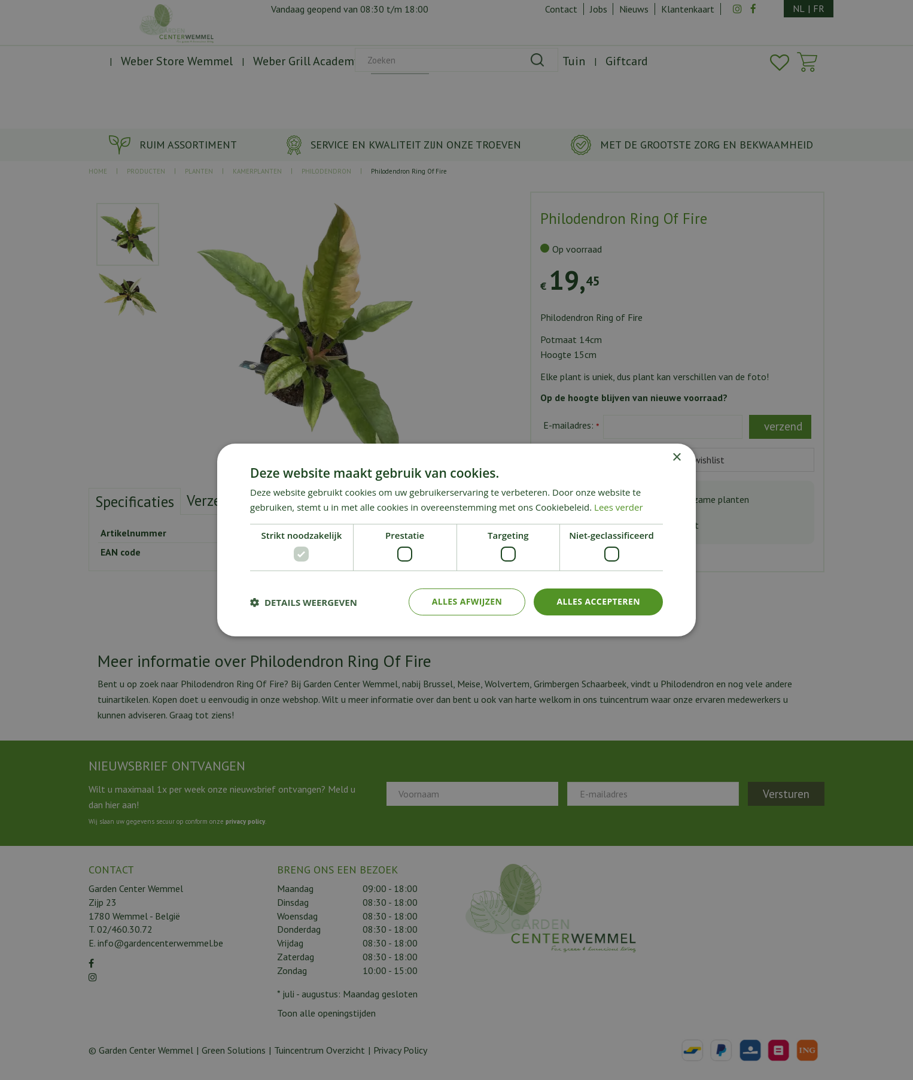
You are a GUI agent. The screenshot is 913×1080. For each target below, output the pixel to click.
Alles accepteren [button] (598, 601)
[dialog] (456, 540)
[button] (303, 602)
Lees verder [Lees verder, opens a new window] (618, 507)
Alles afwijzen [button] (467, 601)
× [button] (676, 457)
